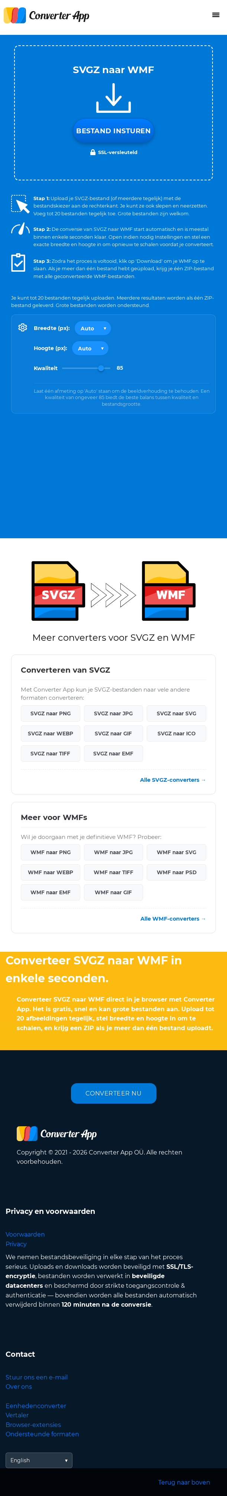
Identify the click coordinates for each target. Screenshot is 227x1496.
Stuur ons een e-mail (37, 1377)
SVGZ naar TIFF (50, 754)
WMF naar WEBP (50, 872)
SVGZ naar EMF (113, 754)
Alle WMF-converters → (173, 918)
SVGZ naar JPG (113, 713)
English (20, 1460)
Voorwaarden (25, 1234)
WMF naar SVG (176, 852)
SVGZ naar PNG (50, 713)
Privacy (16, 1244)
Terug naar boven (184, 1482)
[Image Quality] (86, 368)
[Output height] (90, 348)
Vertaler (17, 1415)
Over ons (19, 1386)
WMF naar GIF (113, 892)
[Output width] (92, 328)
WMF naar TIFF (113, 872)
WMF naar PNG (50, 852)
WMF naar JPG (113, 852)
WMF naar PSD (177, 872)
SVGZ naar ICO (176, 733)
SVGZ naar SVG (176, 713)
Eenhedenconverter (36, 1406)
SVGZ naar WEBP (50, 733)
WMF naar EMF (50, 892)
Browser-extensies (33, 1424)
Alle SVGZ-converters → (173, 780)
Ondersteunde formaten (42, 1434)
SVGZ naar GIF (113, 733)
